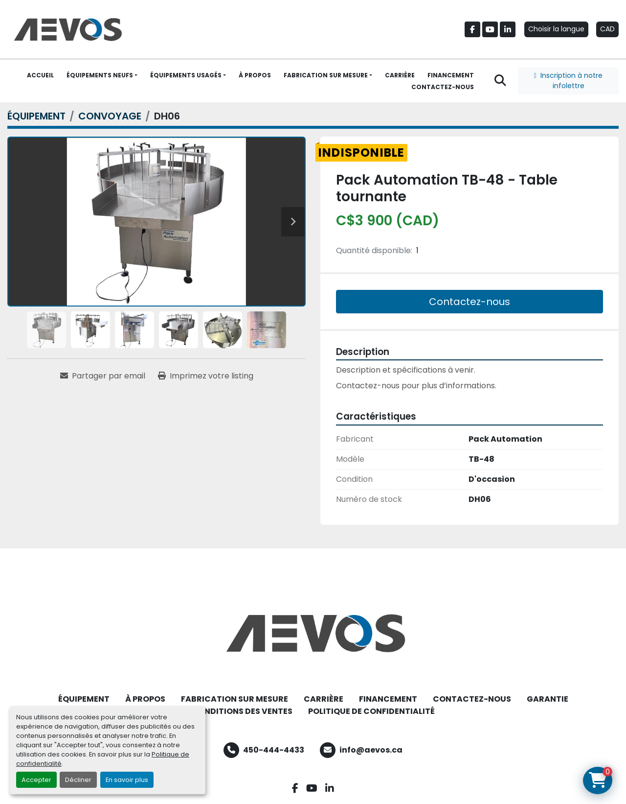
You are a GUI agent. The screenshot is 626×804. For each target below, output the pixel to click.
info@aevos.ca (370, 750)
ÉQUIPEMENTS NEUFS (100, 75)
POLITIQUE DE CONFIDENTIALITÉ (371, 711)
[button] (102, 75)
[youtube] (490, 29)
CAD (607, 29)
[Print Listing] (206, 376)
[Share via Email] (103, 376)
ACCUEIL (40, 75)
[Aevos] (313, 633)
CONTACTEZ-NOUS (442, 87)
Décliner (78, 780)
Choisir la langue (556, 29)
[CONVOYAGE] (109, 116)
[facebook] (472, 29)
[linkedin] (507, 29)
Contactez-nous (469, 301)
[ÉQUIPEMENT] (36, 116)
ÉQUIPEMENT (84, 699)
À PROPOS (255, 75)
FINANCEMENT (450, 75)
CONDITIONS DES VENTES (242, 711)
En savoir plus (127, 780)
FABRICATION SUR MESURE (326, 75)
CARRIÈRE (400, 75)
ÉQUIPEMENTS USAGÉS (186, 75)
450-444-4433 (273, 750)
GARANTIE (547, 699)
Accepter (36, 780)
